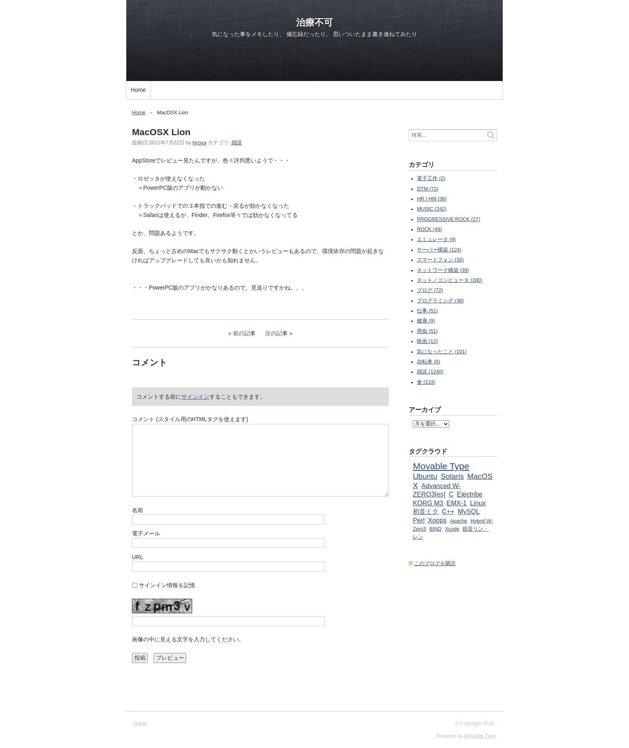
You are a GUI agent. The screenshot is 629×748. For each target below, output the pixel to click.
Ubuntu (425, 476)
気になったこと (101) (442, 352)
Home (138, 90)
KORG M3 (428, 503)
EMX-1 (456, 503)
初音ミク (425, 511)
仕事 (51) (427, 311)
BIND (436, 529)
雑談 (236, 143)
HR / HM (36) (431, 199)
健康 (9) (426, 321)
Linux (478, 503)
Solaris (452, 476)
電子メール (146, 533)
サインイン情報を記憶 (167, 585)
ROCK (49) (429, 229)
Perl (418, 520)
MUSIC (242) (431, 209)
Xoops (437, 520)
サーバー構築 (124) (439, 250)
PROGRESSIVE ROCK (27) (448, 219)
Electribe (470, 494)
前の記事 (244, 333)
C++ (448, 511)
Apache (458, 521)
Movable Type (441, 466)
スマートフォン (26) (440, 260)
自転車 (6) (428, 362)
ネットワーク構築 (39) (443, 270)
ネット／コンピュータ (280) (449, 280)
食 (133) (426, 382)
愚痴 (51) (427, 331)
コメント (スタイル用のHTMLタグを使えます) (190, 419)
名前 (137, 510)
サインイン (195, 396)
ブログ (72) (430, 290)
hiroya (199, 143)
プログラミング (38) (440, 301)
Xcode (452, 529)
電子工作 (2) (431, 178)
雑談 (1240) (430, 372)
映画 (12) (427, 341)
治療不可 (314, 22)
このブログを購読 (435, 563)
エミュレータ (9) (436, 239)
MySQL (469, 511)
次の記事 (276, 333)
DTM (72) (427, 189)
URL (137, 557)
